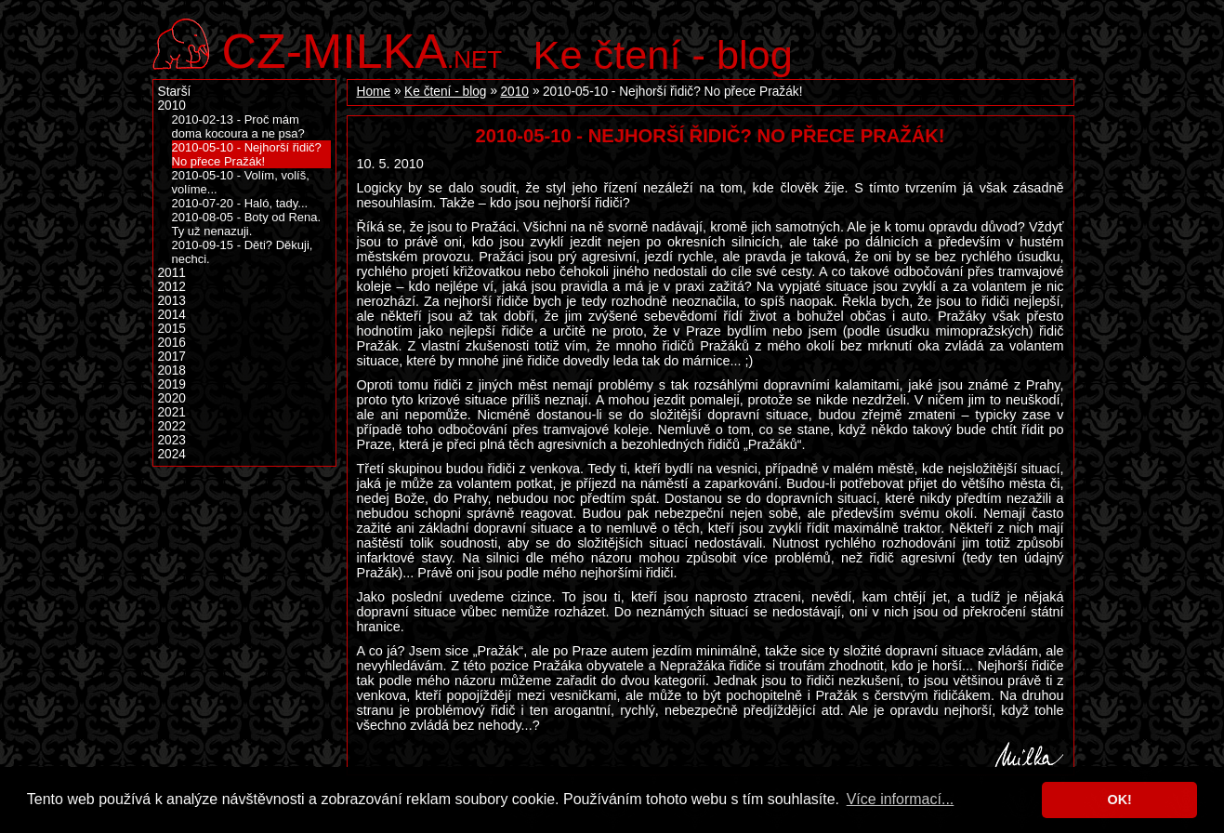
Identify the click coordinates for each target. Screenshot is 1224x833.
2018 (172, 370)
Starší (174, 92)
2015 (172, 329)
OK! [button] (1119, 799)
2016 (172, 343)
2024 (172, 454)
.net (362, 48)
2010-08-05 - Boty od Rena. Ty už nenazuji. (247, 224)
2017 (172, 357)
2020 (172, 398)
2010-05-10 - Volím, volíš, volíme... (240, 182)
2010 (514, 92)
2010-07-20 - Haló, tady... (240, 203)
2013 (172, 301)
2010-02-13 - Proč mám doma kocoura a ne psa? (238, 126)
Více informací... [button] (900, 799)
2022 (172, 426)
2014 (172, 315)
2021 (172, 412)
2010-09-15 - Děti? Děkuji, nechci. (242, 252)
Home (374, 92)
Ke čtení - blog (663, 55)
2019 (172, 384)
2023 (172, 440)
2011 (172, 273)
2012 (172, 287)
